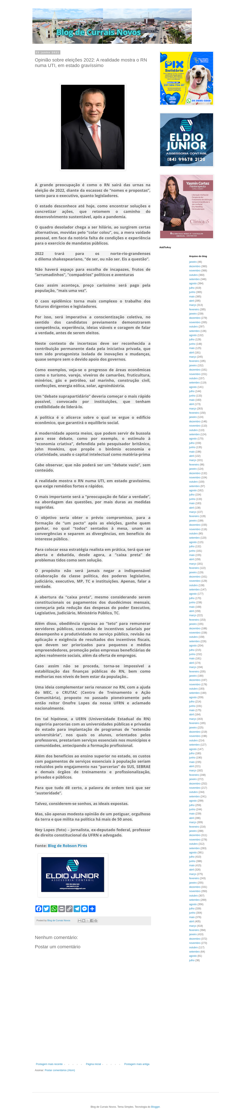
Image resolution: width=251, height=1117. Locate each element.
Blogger (155, 1106)
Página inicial (93, 1064)
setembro (194, 279)
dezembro (194, 266)
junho (192, 292)
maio (192, 296)
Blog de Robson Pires (67, 845)
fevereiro (194, 309)
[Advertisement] (92, 1051)
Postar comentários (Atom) (60, 1070)
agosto (193, 283)
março (192, 305)
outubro (193, 275)
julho (191, 287)
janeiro (193, 261)
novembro (194, 270)
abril (191, 300)
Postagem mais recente (49, 1064)
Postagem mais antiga (137, 1064)
